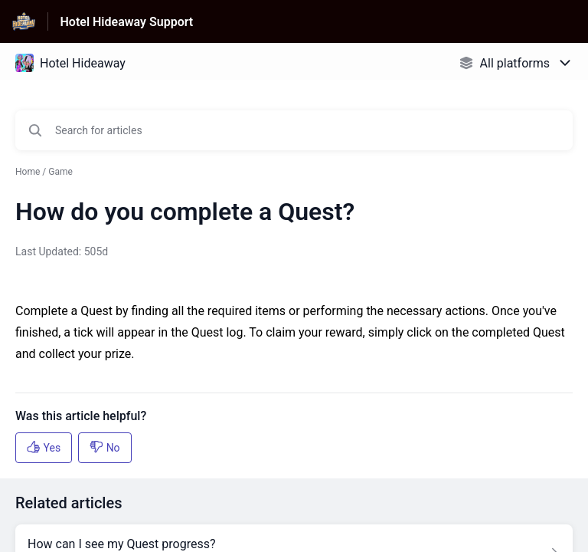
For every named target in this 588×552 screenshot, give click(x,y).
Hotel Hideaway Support (127, 22)
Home (27, 171)
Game (60, 171)
